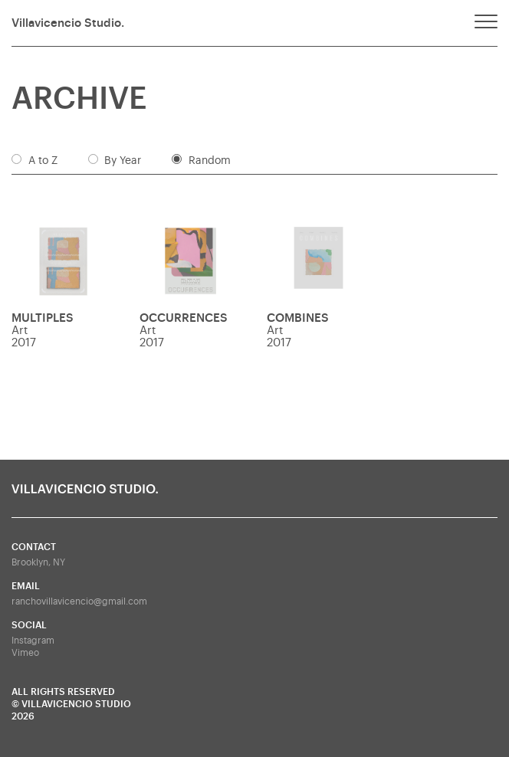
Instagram (32, 640)
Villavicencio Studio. (67, 23)
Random (210, 161)
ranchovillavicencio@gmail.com (79, 601)
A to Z (42, 161)
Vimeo (25, 652)
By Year (122, 161)
